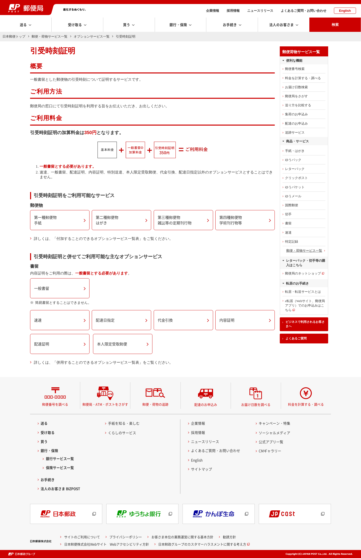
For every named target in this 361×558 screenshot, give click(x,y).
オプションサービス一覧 (92, 36)
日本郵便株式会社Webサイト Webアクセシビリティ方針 (106, 543)
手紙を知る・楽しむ (124, 423)
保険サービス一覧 (60, 467)
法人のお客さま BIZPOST (60, 488)
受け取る (48, 432)
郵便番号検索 (295, 69)
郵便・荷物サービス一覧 (49, 36)
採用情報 (233, 11)
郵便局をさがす (296, 96)
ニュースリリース (260, 11)
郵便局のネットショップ (303, 273)
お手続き (48, 479)
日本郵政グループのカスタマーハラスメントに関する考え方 (202, 543)
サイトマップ (201, 469)
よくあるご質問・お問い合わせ (303, 11)
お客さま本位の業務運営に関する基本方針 (182, 536)
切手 (288, 214)
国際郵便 (291, 205)
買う (44, 441)
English (345, 11)
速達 (288, 232)
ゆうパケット (295, 187)
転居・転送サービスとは (303, 292)
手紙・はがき (295, 151)
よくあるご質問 (296, 338)
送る (44, 423)
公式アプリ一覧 (271, 441)
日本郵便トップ (14, 36)
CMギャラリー (270, 450)
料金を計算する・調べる (303, 78)
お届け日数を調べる (255, 404)
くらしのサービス (122, 432)
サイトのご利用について (82, 536)
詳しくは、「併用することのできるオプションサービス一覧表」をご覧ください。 (103, 362)
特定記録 (291, 241)
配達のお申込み (296, 123)
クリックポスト (296, 178)
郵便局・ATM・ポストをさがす (105, 404)
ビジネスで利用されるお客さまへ (305, 324)
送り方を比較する (298, 105)
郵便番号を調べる (55, 404)
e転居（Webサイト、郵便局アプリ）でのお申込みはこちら (305, 305)
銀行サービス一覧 (60, 458)
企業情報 (212, 11)
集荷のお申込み (296, 114)
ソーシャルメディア (274, 432)
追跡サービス (295, 132)
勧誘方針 (229, 536)
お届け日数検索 (296, 87)
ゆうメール (293, 196)
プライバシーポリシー (125, 536)
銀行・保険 (49, 450)
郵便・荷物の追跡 (155, 404)
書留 (288, 223)
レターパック (295, 169)
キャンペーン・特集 (274, 423)
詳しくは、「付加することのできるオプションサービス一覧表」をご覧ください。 (103, 239)
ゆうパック (293, 160)
